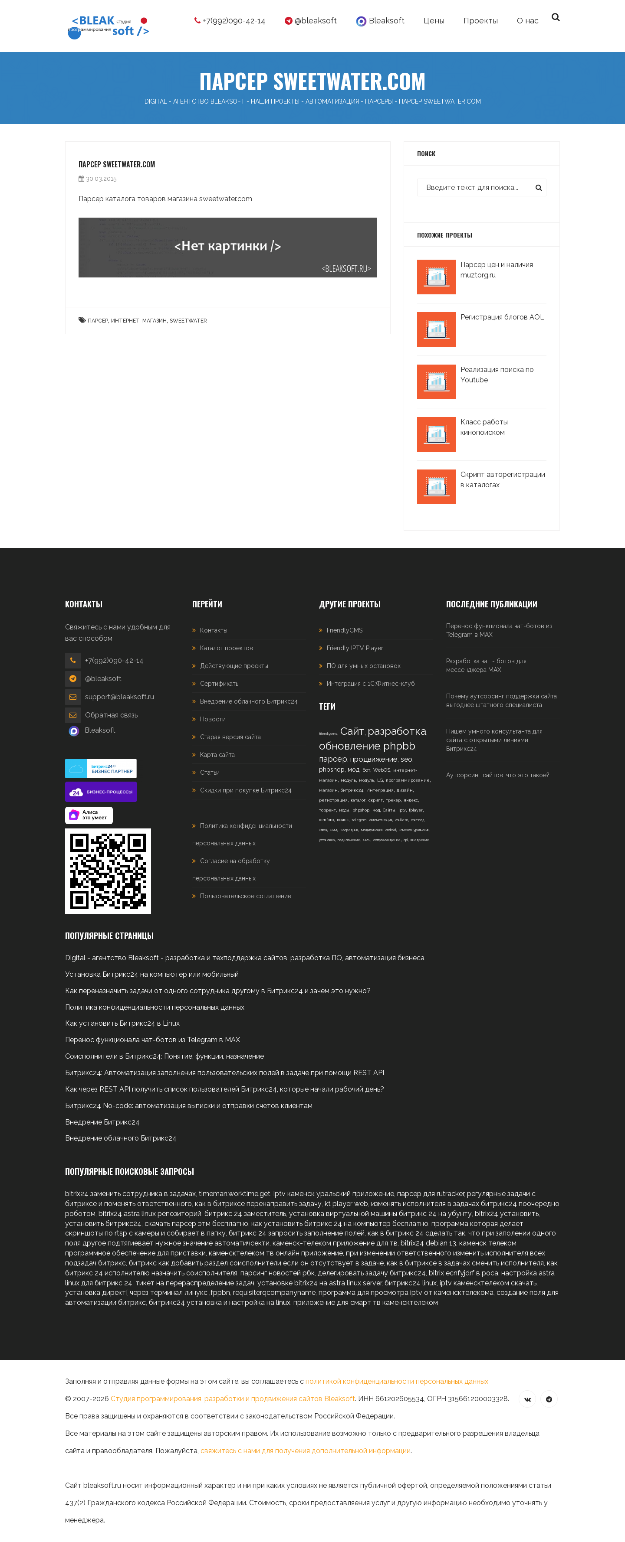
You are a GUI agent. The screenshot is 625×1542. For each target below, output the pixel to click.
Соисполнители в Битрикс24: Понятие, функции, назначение (164, 1056)
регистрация (333, 800)
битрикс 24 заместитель (245, 1213)
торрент (327, 810)
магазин (328, 790)
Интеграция (380, 790)
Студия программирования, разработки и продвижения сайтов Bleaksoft (233, 1399)
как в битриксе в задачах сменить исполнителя (465, 1263)
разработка (397, 731)
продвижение (374, 759)
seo (406, 759)
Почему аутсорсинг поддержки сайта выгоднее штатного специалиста (501, 700)
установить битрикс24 (103, 1223)
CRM (333, 830)
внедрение (420, 840)
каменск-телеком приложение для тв (335, 1243)
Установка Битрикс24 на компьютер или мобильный (152, 974)
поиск (343, 820)
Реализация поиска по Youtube (497, 374)
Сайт (352, 731)
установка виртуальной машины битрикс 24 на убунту (380, 1213)
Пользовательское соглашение (245, 896)
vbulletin (401, 820)
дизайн (405, 790)
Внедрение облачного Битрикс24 (249, 701)
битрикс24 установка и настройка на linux (219, 1302)
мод (353, 769)
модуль (348, 780)
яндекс (411, 800)
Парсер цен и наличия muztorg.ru (497, 270)
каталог (358, 800)
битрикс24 (352, 790)
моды (344, 810)
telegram (359, 820)
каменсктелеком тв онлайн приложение (276, 1253)
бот (366, 770)
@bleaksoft (311, 20)
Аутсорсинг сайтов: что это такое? (497, 775)
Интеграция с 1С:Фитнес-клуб (371, 683)
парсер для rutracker (430, 1194)
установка (327, 840)
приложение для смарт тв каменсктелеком (365, 1302)
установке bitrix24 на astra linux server (319, 1283)
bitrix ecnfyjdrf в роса (463, 1273)
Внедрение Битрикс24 (102, 1122)
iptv (402, 810)
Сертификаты (220, 683)
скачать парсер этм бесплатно (196, 1223)
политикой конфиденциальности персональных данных (397, 1381)
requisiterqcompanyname (274, 1292)
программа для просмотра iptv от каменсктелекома (406, 1292)
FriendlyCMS (344, 630)
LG (380, 780)
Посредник (349, 830)
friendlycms (328, 733)
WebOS (381, 770)
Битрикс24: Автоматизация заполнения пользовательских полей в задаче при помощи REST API (224, 1073)
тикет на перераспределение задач (194, 1283)
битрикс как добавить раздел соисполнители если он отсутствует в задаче (256, 1263)
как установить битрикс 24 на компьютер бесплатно (339, 1223)
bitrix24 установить (507, 1213)
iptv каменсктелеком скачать (488, 1283)
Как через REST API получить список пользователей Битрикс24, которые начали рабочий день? (224, 1089)
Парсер (98, 321)
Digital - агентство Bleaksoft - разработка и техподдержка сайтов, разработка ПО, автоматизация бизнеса (244, 958)
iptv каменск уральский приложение (333, 1194)
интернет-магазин (139, 321)
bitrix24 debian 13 (428, 1243)
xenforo (326, 820)
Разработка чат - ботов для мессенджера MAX (486, 665)
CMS (366, 840)
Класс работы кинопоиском (484, 427)
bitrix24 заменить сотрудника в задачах (130, 1194)
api (406, 840)
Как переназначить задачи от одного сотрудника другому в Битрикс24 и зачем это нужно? (218, 991)
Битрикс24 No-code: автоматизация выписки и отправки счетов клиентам (188, 1106)
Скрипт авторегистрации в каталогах (503, 479)
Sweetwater (188, 321)
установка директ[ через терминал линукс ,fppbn (147, 1292)
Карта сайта (217, 754)
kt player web (346, 1204)
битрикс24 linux (411, 1283)
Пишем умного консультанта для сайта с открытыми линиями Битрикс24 (494, 740)
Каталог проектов (226, 648)
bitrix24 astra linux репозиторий (150, 1213)
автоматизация (380, 820)
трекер (393, 800)
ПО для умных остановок (364, 665)
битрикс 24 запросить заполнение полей (297, 1233)
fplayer (416, 810)
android (390, 830)
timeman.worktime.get (234, 1194)
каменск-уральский (414, 830)
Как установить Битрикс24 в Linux (122, 1023)
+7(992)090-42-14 (230, 20)
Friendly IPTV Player (355, 648)
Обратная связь (111, 715)
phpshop (332, 769)
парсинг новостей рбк (277, 1273)
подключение (349, 840)
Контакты (213, 630)
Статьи (210, 772)
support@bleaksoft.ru (119, 697)
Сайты (389, 810)
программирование (408, 780)
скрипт (375, 800)
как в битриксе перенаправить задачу (258, 1204)
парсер (333, 758)
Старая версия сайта (230, 737)
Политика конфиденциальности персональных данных (154, 1007)
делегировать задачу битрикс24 (372, 1273)
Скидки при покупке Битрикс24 (246, 790)
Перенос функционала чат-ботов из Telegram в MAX (499, 630)
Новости (213, 719)
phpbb (399, 746)
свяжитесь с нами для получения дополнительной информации (306, 1451)
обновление (349, 746)
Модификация (371, 830)
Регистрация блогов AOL (502, 317)
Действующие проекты (234, 665)
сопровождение (387, 840)
